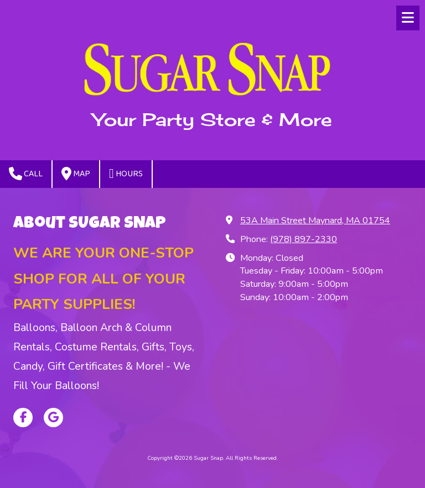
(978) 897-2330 (303, 239)
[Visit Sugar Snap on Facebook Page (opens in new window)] (23, 417)
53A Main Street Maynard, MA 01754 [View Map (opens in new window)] (315, 220)
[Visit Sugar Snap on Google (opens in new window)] (53, 417)
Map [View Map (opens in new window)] (75, 173)
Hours (126, 173)
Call (26, 173)
